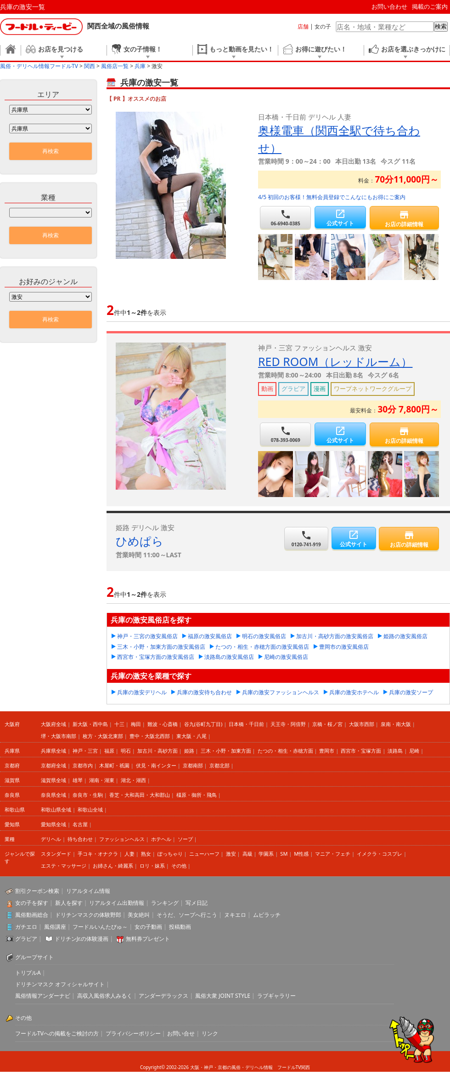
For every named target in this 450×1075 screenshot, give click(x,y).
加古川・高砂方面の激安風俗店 (334, 636)
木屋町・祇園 (114, 765)
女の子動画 (148, 927)
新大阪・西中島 (90, 723)
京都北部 (219, 765)
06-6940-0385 (285, 218)
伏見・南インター (156, 765)
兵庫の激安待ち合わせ (204, 692)
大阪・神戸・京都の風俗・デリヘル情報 (231, 1067)
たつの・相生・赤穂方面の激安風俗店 (262, 647)
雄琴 (78, 780)
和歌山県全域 (56, 809)
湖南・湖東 (101, 780)
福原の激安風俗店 (210, 636)
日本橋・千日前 (246, 723)
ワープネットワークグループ (372, 388)
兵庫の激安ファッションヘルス (280, 692)
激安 (231, 853)
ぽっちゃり (170, 853)
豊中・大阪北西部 (149, 735)
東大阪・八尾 (191, 735)
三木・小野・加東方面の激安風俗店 (161, 647)
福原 (109, 750)
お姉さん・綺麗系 (113, 865)
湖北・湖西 (133, 780)
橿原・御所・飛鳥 (196, 794)
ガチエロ (26, 927)
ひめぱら (139, 541)
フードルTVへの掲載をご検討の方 (57, 1033)
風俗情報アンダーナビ (42, 996)
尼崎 (414, 750)
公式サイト (340, 217)
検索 (441, 26)
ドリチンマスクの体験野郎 (88, 915)
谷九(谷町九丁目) (203, 723)
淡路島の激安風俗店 (229, 657)
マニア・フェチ (332, 853)
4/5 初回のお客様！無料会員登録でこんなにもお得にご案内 (331, 197)
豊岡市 (326, 750)
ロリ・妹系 (152, 865)
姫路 (189, 750)
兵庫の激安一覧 (22, 6)
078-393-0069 (285, 434)
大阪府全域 (53, 723)
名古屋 (80, 824)
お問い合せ (181, 1033)
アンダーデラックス (163, 996)
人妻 (129, 853)
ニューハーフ (204, 853)
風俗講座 (55, 927)
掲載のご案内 (430, 6)
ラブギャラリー (276, 996)
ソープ (185, 838)
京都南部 (193, 765)
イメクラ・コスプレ (379, 853)
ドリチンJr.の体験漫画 (82, 939)
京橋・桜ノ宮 (327, 723)
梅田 (136, 723)
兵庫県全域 (53, 750)
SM (283, 853)
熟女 (146, 853)
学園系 (266, 853)
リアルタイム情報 (88, 891)
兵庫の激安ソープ (411, 692)
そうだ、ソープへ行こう (187, 915)
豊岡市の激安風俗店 (344, 647)
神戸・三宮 (85, 750)
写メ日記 (197, 903)
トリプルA (28, 973)
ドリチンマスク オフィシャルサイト (60, 984)
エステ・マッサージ (63, 865)
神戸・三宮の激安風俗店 (147, 636)
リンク (210, 1033)
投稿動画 (180, 927)
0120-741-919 (306, 539)
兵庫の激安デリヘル (142, 692)
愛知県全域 (53, 824)
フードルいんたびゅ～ (100, 927)
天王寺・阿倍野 (288, 723)
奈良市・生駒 (88, 794)
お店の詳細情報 (404, 218)
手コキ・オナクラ (98, 853)
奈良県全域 (53, 794)
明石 (126, 750)
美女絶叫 (139, 915)
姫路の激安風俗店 (405, 636)
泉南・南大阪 (396, 723)
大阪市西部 (361, 723)
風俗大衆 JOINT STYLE (222, 996)
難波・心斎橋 (162, 723)
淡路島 (395, 750)
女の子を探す (31, 903)
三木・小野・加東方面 (226, 750)
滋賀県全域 (53, 780)
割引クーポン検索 (37, 891)
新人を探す (69, 903)
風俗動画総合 (31, 915)
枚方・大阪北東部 (103, 735)
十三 (119, 723)
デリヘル (51, 838)
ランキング (165, 903)
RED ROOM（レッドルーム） (335, 361)
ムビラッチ (267, 915)
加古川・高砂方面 (157, 750)
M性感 (301, 853)
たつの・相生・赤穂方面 (285, 750)
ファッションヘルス (122, 838)
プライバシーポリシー (133, 1033)
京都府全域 (53, 765)
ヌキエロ (235, 915)
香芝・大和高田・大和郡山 (139, 794)
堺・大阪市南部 (58, 735)
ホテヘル (161, 838)
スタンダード (56, 853)
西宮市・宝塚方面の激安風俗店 (155, 657)
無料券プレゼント (148, 939)
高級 (247, 853)
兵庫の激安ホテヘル (354, 692)
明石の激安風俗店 (264, 636)
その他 (178, 865)
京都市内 (83, 765)
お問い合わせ (389, 6)
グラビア (26, 939)
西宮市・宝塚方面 (361, 750)
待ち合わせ (80, 838)
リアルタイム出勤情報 (116, 903)
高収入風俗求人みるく (104, 996)
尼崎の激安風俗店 (286, 657)
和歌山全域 (90, 809)
